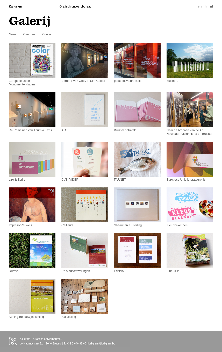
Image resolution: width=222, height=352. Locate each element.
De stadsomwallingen (84, 253)
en (199, 6)
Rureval (32, 253)
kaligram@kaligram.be (101, 343)
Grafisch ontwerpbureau (76, 6)
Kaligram (15, 6)
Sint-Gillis (190, 253)
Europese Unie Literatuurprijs (190, 161)
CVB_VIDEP (84, 161)
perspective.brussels (137, 63)
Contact (47, 34)
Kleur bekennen (190, 207)
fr (205, 6)
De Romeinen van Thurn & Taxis (32, 112)
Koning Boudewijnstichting (32, 299)
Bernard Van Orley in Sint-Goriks (84, 63)
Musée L (190, 63)
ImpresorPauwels (32, 207)
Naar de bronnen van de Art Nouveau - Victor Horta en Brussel (190, 114)
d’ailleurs (84, 207)
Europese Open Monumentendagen (32, 64)
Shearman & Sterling (137, 207)
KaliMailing (84, 299)
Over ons (29, 34)
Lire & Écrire (32, 161)
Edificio (137, 253)
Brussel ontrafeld (137, 112)
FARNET (137, 161)
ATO (84, 112)
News (12, 34)
